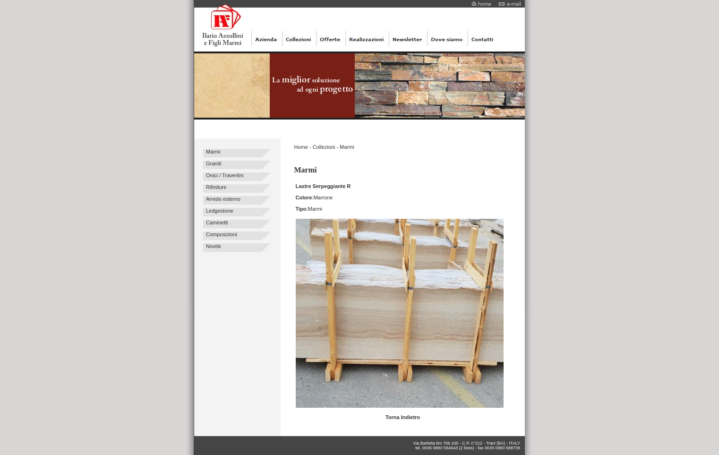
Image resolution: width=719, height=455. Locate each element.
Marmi (213, 152)
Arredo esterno (223, 199)
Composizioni (221, 234)
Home (301, 147)
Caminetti (217, 222)
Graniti (213, 163)
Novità (213, 246)
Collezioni (324, 147)
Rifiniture (216, 187)
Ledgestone (219, 211)
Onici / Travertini (224, 175)
